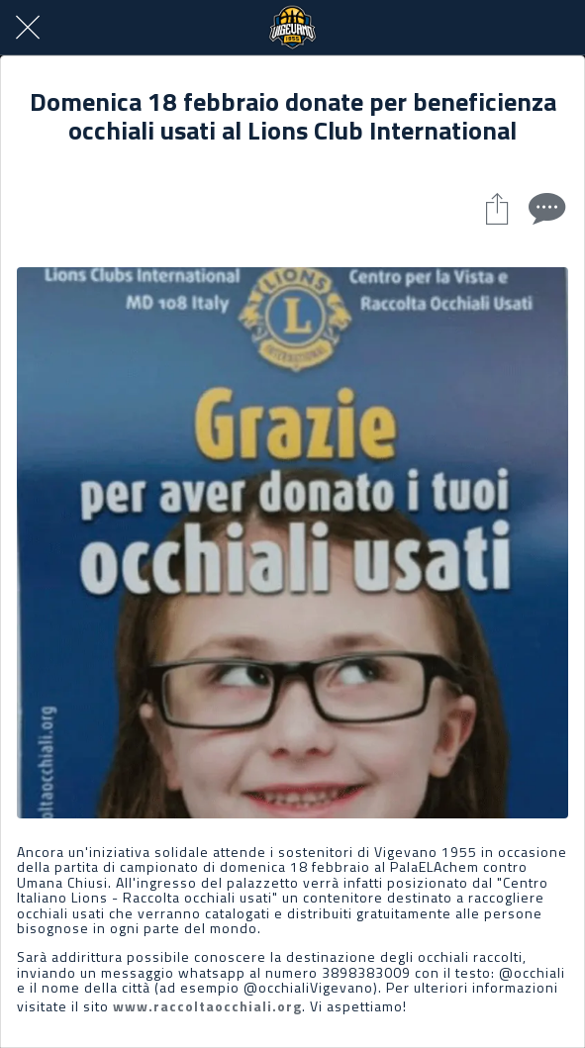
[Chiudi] (28, 28)
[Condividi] (497, 208)
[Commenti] (544, 208)
